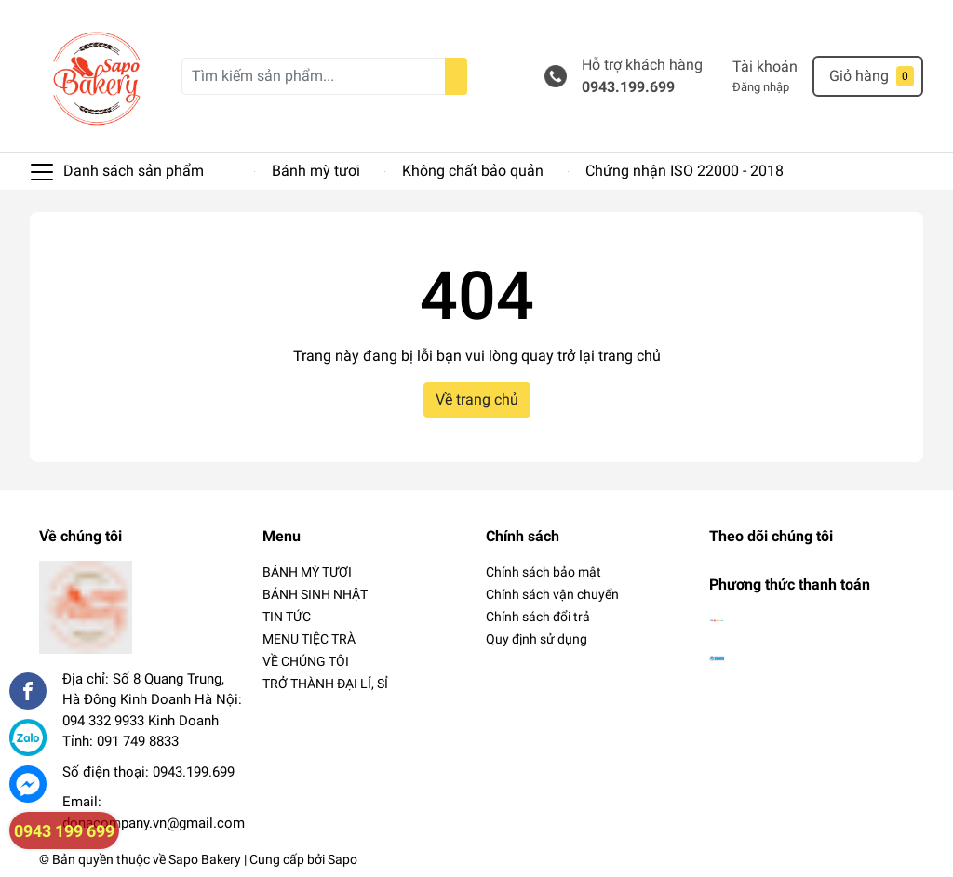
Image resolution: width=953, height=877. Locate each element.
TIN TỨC (286, 616)
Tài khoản (765, 66)
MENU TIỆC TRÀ (309, 638)
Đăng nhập (760, 87)
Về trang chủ (477, 399)
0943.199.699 (628, 87)
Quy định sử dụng (536, 638)
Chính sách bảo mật (543, 572)
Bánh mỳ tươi (316, 170)
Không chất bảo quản (473, 170)
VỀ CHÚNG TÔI (305, 661)
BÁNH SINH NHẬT (315, 594)
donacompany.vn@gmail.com (153, 823)
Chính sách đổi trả (538, 616)
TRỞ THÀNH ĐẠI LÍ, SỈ (325, 683)
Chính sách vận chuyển (552, 594)
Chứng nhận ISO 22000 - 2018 (684, 170)
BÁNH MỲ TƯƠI (307, 572)
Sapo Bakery (204, 859)
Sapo (342, 859)
